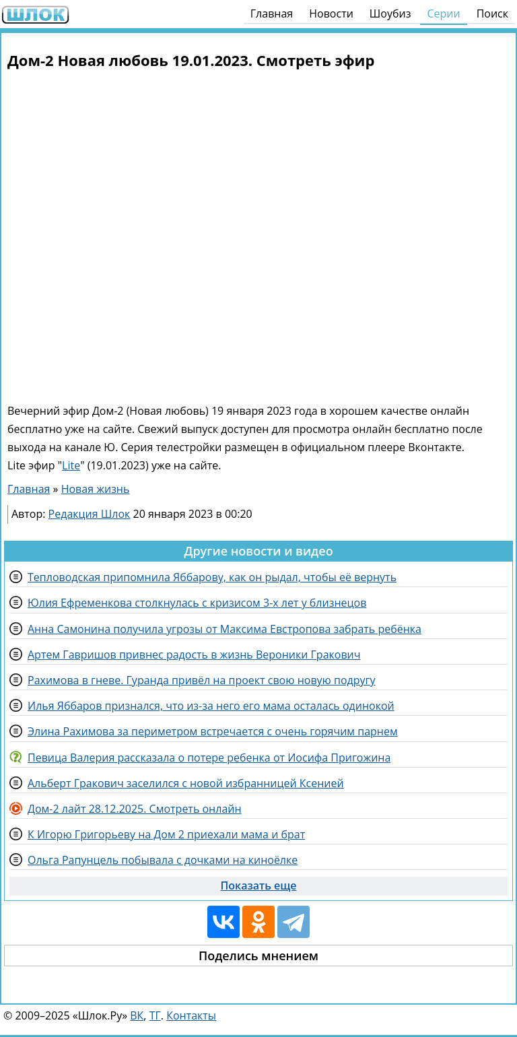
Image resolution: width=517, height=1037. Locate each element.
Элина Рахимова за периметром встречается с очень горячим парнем (213, 731)
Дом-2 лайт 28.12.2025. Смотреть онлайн (135, 808)
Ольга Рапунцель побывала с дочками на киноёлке (163, 859)
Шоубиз (390, 13)
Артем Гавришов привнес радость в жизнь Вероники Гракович (194, 654)
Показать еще (259, 885)
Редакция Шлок (89, 513)
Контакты (191, 1015)
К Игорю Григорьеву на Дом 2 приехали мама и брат (166, 834)
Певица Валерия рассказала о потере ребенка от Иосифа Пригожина (209, 757)
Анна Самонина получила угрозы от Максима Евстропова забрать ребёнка (224, 629)
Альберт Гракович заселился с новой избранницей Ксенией (186, 783)
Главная (271, 13)
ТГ (155, 1015)
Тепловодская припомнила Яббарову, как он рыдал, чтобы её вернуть (212, 577)
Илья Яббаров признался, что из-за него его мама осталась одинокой (211, 705)
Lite (71, 465)
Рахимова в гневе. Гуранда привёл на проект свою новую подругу (201, 680)
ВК (136, 1015)
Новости (331, 13)
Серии (443, 13)
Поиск (492, 13)
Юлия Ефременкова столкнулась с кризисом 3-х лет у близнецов (197, 602)
